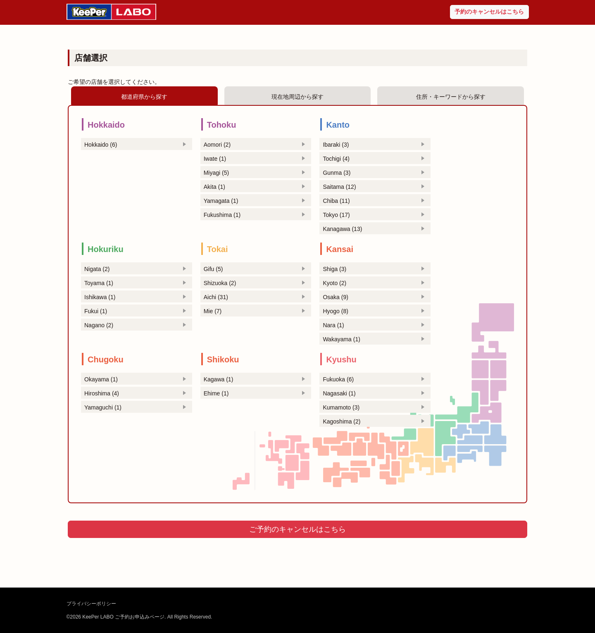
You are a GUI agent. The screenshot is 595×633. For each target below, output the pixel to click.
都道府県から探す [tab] (144, 96)
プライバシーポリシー (91, 604)
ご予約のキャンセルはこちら (297, 529)
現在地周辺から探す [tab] (297, 96)
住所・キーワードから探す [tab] (451, 96)
